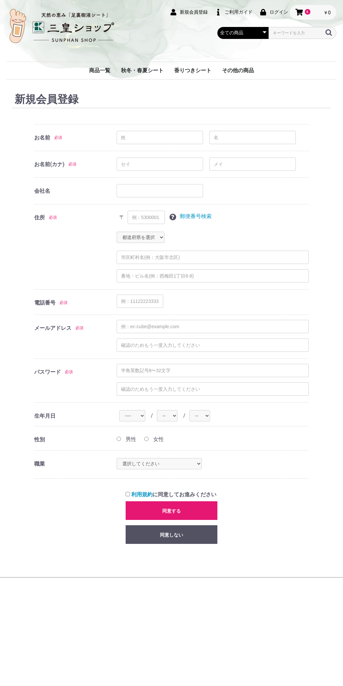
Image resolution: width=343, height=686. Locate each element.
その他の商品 (238, 70)
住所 (39, 217)
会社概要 (105, 594)
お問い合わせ (255, 594)
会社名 (42, 191)
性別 (39, 439)
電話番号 (45, 303)
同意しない (171, 535)
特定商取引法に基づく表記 (205, 594)
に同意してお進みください (171, 494)
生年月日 (45, 416)
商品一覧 (99, 70)
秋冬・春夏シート (142, 70)
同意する (171, 511)
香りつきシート (192, 70)
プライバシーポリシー (145, 594)
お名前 (42, 137)
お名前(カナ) (49, 164)
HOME (81, 594)
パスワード (47, 372)
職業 (39, 464)
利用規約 (142, 494)
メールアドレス (52, 328)
